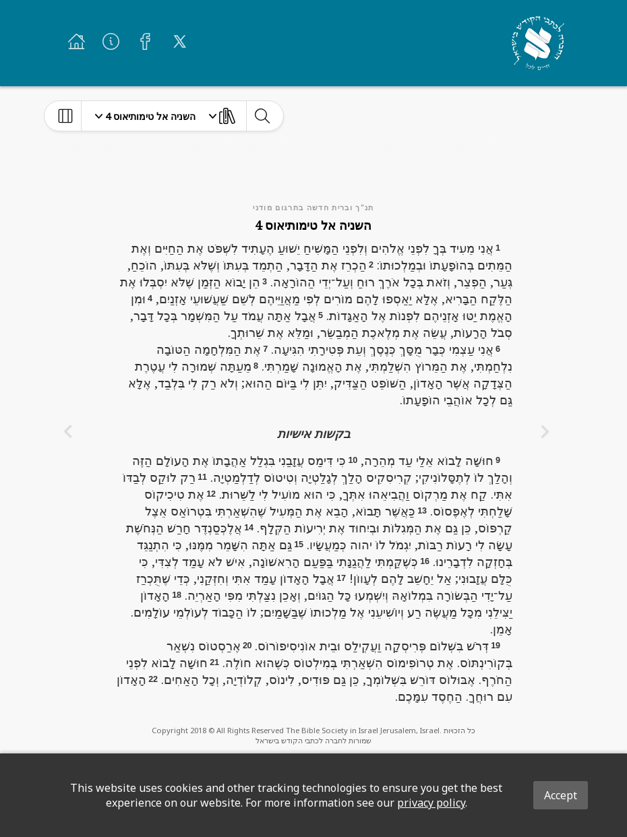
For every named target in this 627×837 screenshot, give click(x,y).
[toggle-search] (262, 116)
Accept (560, 795)
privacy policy (431, 802)
